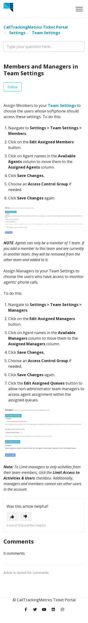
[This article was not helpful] (26, 516)
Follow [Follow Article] (13, 87)
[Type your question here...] (44, 46)
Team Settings (46, 32)
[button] (79, 9)
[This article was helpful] (13, 516)
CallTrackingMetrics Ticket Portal (36, 27)
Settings (17, 32)
